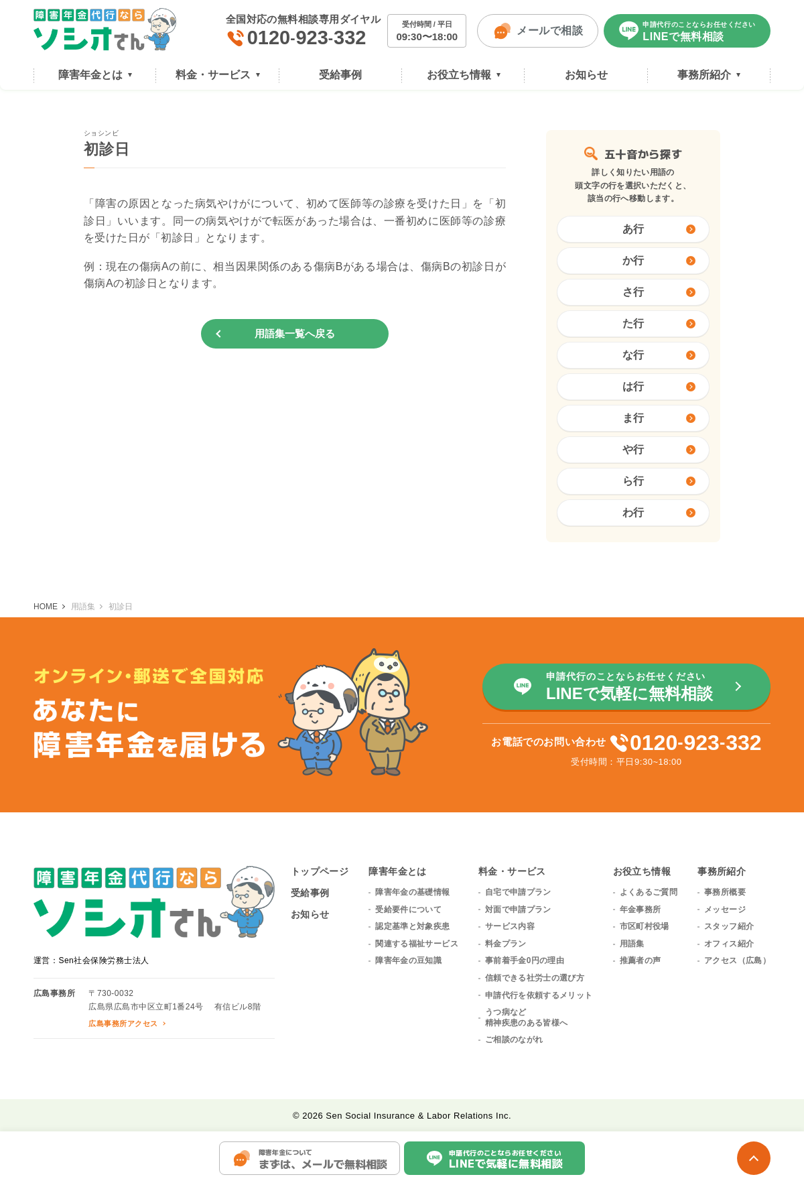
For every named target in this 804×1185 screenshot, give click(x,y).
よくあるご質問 (649, 892)
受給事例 (310, 892)
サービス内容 (510, 926)
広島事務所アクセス (122, 1023)
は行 (658, 386)
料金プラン (506, 943)
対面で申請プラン (518, 909)
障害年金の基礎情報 (412, 892)
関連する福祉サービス (416, 943)
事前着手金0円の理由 (524, 960)
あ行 (658, 229)
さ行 (658, 292)
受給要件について (408, 909)
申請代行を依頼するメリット (539, 995)
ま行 (658, 418)
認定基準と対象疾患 (412, 926)
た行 (658, 323)
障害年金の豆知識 (408, 960)
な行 (658, 355)
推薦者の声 (640, 960)
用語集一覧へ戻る (295, 333)
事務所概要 (725, 892)
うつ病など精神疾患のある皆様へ (526, 1017)
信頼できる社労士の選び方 (534, 978)
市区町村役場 (644, 926)
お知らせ (310, 914)
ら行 (658, 481)
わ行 (658, 512)
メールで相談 (537, 31)
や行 (658, 449)
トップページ (320, 871)
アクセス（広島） (737, 960)
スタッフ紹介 (729, 926)
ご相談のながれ (514, 1039)
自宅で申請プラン (518, 892)
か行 (658, 260)
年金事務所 (640, 909)
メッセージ (725, 909)
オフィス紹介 (729, 943)
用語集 (632, 943)
